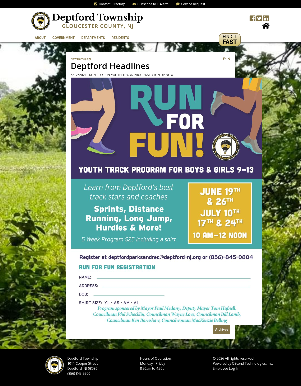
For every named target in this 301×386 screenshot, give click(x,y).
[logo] (87, 21)
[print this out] (223, 58)
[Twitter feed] (259, 20)
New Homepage (81, 59)
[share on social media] (228, 58)
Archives (221, 329)
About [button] (40, 38)
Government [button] (63, 38)
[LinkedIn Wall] (266, 20)
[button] (229, 40)
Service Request (190, 4)
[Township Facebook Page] (252, 20)
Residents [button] (120, 38)
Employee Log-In (226, 368)
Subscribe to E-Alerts (150, 4)
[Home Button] (266, 27)
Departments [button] (93, 38)
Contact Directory (109, 4)
